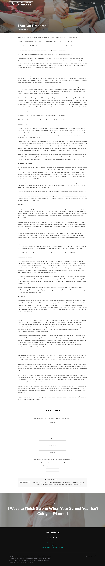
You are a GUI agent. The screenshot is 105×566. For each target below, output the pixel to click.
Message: (52, 422)
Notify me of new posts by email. (53, 466)
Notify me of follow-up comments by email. (53, 463)
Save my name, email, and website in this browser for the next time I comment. (53, 459)
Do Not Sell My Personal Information (52, 547)
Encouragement (24, 29)
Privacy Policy (52, 545)
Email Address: (53, 445)
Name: (52, 439)
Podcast (86, 3)
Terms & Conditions (52, 543)
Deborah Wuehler (52, 479)
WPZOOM (93, 556)
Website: (52, 452)
